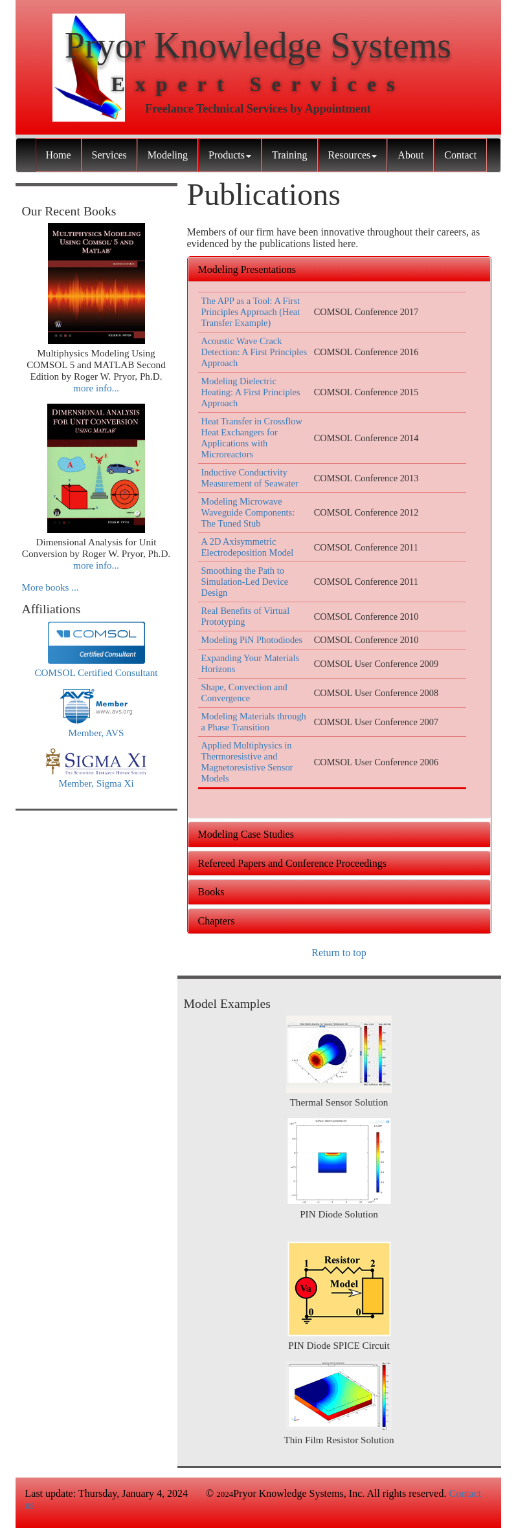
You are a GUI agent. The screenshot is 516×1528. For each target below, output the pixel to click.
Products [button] (229, 154)
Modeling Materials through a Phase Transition (253, 721)
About (410, 154)
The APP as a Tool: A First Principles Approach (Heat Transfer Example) (250, 312)
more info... (96, 387)
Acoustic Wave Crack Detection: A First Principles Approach (254, 352)
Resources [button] (352, 154)
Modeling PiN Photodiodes (252, 640)
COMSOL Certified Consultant (95, 672)
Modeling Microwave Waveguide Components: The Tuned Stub (248, 512)
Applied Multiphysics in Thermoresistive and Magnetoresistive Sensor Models (247, 761)
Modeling (168, 154)
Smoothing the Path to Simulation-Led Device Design (245, 581)
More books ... (50, 587)
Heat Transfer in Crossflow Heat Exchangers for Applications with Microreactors (251, 437)
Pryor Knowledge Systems (258, 45)
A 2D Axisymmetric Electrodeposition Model (247, 547)
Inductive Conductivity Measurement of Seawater (249, 477)
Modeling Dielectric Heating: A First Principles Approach (250, 392)
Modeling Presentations (247, 269)
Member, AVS (96, 732)
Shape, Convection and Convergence (244, 692)
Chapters (216, 920)
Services (109, 154)
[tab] (339, 269)
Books (211, 891)
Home (58, 154)
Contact (460, 154)
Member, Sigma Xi (95, 783)
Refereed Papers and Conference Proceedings (292, 863)
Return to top (338, 952)
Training (290, 154)
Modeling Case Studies (246, 834)
